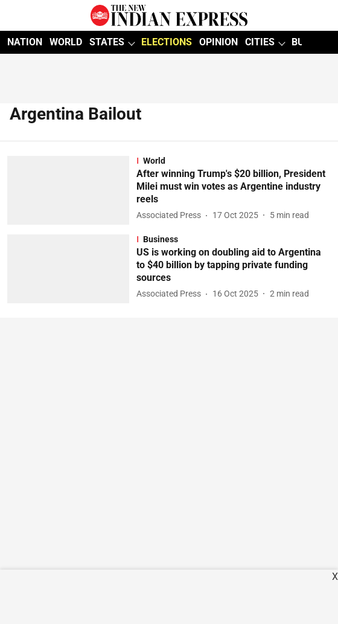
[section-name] (233, 161)
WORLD (65, 42)
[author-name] (171, 215)
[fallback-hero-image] (71, 190)
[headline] (233, 186)
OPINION (218, 42)
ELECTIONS (166, 42)
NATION (24, 42)
